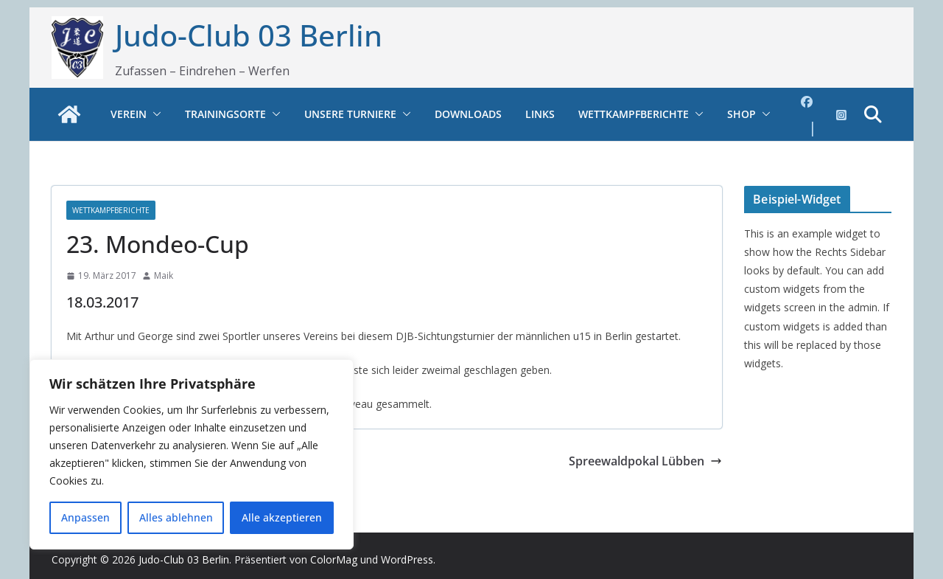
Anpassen (85, 517)
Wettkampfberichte (633, 114)
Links (540, 114)
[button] (154, 114)
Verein (129, 114)
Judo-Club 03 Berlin (248, 35)
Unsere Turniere (350, 114)
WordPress (407, 559)
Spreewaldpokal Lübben (645, 461)
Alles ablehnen (176, 517)
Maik (163, 275)
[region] (191, 454)
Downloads (468, 114)
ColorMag (333, 559)
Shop (741, 114)
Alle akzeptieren (282, 517)
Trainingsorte (225, 114)
